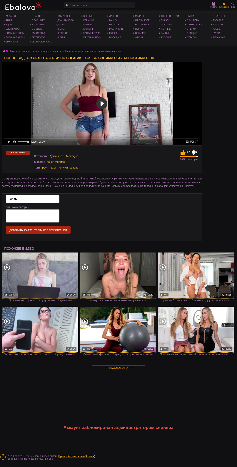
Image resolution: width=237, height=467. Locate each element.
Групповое (38, 37)
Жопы (61, 37)
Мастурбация (117, 29)
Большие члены (16, 37)
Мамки (113, 20)
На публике (142, 24)
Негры (139, 29)
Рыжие (191, 16)
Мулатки (140, 16)
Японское (219, 37)
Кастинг (88, 29)
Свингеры (193, 20)
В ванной (37, 16)
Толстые (218, 20)
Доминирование (68, 20)
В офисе (37, 29)
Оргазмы (140, 33)
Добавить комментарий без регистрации (38, 230)
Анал (9, 20)
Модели (213, 5)
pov (44, 167)
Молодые (115, 37)
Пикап (165, 20)
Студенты (219, 16)
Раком (165, 33)
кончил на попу (68, 167)
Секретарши (194, 24)
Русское (166, 37)
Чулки (216, 33)
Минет (113, 33)
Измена (88, 24)
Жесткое (63, 33)
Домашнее (64, 16)
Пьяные (166, 29)
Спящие (192, 33)
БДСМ (9, 24)
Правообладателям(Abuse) (76, 456)
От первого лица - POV (172, 16)
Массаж (114, 24)
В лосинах (38, 20)
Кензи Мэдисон (56, 161)
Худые (217, 29)
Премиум (166, 24)
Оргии (139, 37)
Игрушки (88, 20)
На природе (142, 20)
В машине (38, 24)
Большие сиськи (16, 33)
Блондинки (13, 29)
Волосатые (39, 33)
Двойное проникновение (43, 41)
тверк (52, 167)
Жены (61, 29)
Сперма (191, 29)
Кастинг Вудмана (94, 33)
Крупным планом (94, 37)
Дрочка (62, 24)
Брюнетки (12, 41)
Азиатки (11, 16)
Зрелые (88, 16)
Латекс (113, 16)
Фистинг (218, 24)
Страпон (192, 37)
